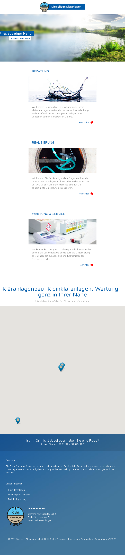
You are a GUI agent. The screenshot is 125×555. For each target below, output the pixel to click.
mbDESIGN (111, 539)
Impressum (74, 539)
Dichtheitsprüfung (17, 499)
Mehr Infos (84, 122)
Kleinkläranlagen (16, 490)
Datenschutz (87, 539)
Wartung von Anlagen (19, 494)
